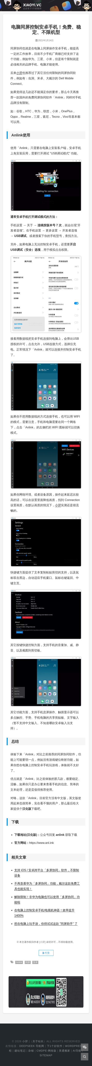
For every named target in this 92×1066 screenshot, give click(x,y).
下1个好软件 (54, 1045)
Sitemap (46, 1055)
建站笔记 (20, 1050)
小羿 (19, 72)
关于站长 (38, 1041)
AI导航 (77, 1050)
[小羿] (42, 942)
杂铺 (31, 1050)
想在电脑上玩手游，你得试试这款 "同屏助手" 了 (46, 923)
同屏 (27, 962)
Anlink (19, 962)
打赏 (46, 952)
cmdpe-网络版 (46, 1050)
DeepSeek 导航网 (31, 1045)
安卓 (35, 962)
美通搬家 (64, 1050)
